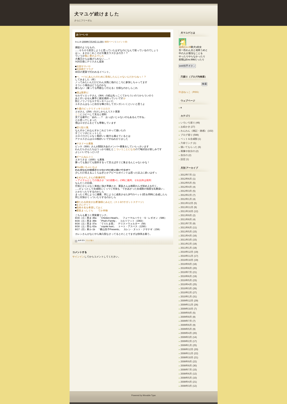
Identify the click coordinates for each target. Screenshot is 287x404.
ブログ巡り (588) (190, 134)
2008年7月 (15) (189, 369)
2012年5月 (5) (188, 182)
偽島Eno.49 (185, 45)
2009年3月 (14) (189, 337)
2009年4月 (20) (189, 333)
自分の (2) (186, 155)
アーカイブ (192, 167)
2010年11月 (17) (189, 256)
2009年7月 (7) (188, 320)
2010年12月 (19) (189, 251)
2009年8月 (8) (188, 316)
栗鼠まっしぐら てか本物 (92, 210)
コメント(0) (122, 42)
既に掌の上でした (94, 55)
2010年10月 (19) (189, 260)
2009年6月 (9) (188, 325)
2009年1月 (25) (189, 345)
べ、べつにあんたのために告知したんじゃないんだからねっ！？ (111, 76)
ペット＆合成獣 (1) (191, 138)
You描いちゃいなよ (86, 167)
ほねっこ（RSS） (190, 92)
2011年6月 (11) (189, 227)
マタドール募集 (84, 143)
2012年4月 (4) (188, 186)
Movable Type (149, 395)
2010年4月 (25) (189, 284)
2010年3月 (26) (189, 288)
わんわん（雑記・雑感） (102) (197, 130)
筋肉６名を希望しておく (89, 207)
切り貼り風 (82, 127)
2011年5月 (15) (189, 231)
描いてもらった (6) (191, 147)
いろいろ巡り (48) (190, 122)
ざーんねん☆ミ (84, 156)
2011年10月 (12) (189, 211)
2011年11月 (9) (189, 207)
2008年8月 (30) (189, 365)
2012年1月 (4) (188, 199)
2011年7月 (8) (188, 223)
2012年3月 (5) (188, 191)
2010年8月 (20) (189, 268)
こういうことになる (124, 149)
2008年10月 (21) (189, 357)
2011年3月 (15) (189, 239)
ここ (77, 114)
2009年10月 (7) (189, 308)
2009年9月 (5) (188, 312)
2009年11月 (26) (189, 304)
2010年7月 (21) (189, 272)
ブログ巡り (89, 240)
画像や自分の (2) (190, 151)
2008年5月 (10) (189, 377)
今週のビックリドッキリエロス (93, 108)
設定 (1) (185, 159)
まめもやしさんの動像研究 (90, 177)
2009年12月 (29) (189, 300)
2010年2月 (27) (189, 292)
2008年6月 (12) (189, 373)
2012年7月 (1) (188, 174)
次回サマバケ (83, 66)
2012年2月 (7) (188, 195)
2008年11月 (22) (189, 353)
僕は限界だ (82, 92)
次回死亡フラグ (84, 69)
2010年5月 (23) (189, 280)
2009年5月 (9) (188, 329)
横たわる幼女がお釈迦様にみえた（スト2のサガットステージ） (110, 202)
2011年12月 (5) (189, 203)
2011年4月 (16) (189, 235)
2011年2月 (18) (189, 243)
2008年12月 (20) (189, 349)
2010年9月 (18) (189, 264)
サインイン (78, 256)
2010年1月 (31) (189, 296)
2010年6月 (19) (189, 276)
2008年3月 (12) (189, 385)
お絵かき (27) (188, 126)
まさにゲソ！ (83, 204)
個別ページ (110, 42)
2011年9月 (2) (188, 215)
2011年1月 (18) (189, 247)
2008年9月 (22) (189, 361)
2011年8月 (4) (188, 219)
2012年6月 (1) (188, 178)
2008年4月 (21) (189, 381)
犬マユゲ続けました (97, 13)
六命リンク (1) (188, 143)
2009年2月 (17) (189, 341)
